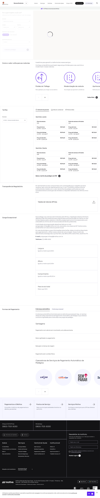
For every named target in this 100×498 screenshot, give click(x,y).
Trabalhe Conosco (55, 453)
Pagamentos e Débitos (39, 451)
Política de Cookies (31, 484)
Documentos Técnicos (23, 456)
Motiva (52, 446)
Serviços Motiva (22, 446)
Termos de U (40, 484)
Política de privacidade (76, 452)
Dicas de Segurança (23, 453)
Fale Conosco (37, 446)
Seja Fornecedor (55, 451)
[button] (89, 3)
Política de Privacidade (21, 484)
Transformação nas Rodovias (9, 449)
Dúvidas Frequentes (39, 449)
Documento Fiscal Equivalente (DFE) (25, 469)
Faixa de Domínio (6, 453)
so (43, 484)
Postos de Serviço (22, 449)
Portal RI (52, 449)
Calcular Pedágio (22, 451)
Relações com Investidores (9, 469)
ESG (3, 451)
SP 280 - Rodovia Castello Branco (11, 120)
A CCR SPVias (5, 446)
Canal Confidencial (39, 453)
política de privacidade (14, 494)
